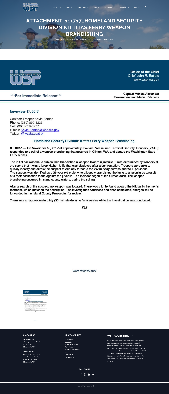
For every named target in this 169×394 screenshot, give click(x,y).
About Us (57, 7)
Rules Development (71, 344)
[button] (145, 7)
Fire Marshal (109, 7)
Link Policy (68, 342)
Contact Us (69, 355)
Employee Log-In (70, 357)
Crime (96, 7)
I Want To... (124, 7)
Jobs (136, 7)
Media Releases (72, 40)
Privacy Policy (69, 339)
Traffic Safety (82, 7)
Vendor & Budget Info (72, 349)
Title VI (67, 352)
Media (69, 7)
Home (57, 40)
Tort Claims (69, 347)
